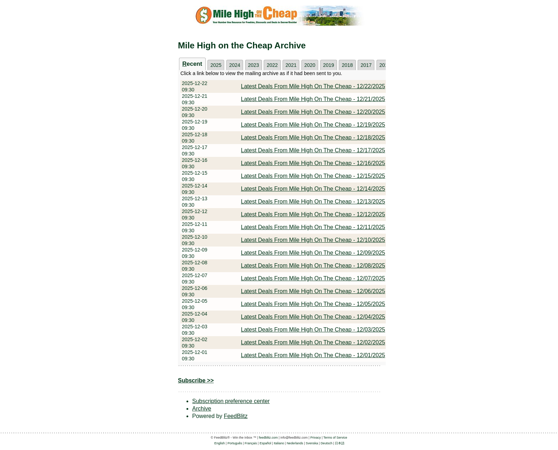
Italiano (279, 443)
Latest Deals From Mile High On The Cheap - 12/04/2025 (313, 317)
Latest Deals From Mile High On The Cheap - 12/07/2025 (313, 278)
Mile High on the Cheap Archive (242, 45)
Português (234, 443)
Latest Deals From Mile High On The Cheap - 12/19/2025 (313, 125)
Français (251, 443)
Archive (201, 409)
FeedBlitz (236, 416)
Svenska (312, 443)
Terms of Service (335, 437)
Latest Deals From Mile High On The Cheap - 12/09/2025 (313, 253)
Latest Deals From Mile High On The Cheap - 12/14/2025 (313, 189)
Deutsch (326, 443)
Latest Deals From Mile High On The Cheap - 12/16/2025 (313, 163)
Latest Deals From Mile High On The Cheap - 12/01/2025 (313, 355)
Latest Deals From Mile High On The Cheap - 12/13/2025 (313, 201)
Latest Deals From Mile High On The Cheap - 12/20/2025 (313, 112)
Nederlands (295, 443)
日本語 (339, 443)
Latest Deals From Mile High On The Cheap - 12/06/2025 (313, 291)
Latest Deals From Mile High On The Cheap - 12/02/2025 (313, 342)
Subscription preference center (231, 401)
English (219, 443)
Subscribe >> (196, 380)
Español (265, 443)
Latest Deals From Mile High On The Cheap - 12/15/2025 (313, 176)
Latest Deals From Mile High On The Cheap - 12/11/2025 (313, 227)
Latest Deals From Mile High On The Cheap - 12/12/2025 (313, 214)
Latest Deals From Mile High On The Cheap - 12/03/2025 (313, 330)
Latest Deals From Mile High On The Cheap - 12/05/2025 (313, 304)
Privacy (315, 437)
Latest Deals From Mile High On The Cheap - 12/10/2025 (313, 240)
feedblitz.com (268, 437)
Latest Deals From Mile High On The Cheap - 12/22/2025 (313, 86)
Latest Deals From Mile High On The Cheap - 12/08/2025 (313, 266)
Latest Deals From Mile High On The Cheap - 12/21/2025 (313, 99)
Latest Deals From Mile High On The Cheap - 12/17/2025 (313, 150)
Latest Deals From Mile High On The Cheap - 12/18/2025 (313, 137)
